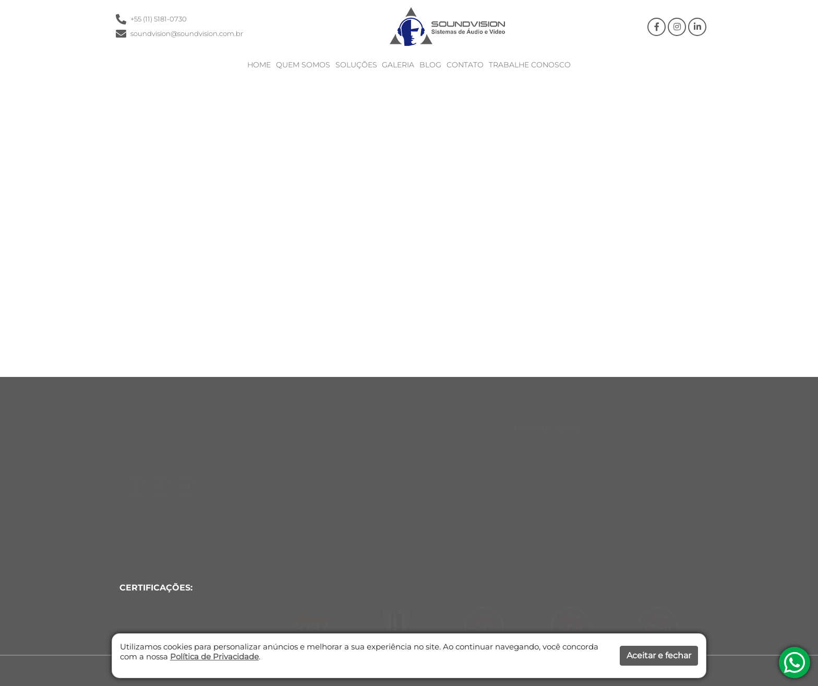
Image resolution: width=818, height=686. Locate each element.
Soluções (356, 65)
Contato (465, 65)
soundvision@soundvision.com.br (186, 34)
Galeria (398, 65)
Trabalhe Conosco (530, 65)
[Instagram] (677, 27)
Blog (430, 65)
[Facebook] (656, 27)
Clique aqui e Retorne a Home (369, 278)
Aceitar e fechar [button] (659, 655)
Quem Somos (303, 65)
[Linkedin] (697, 27)
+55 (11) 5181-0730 (158, 19)
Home (259, 65)
